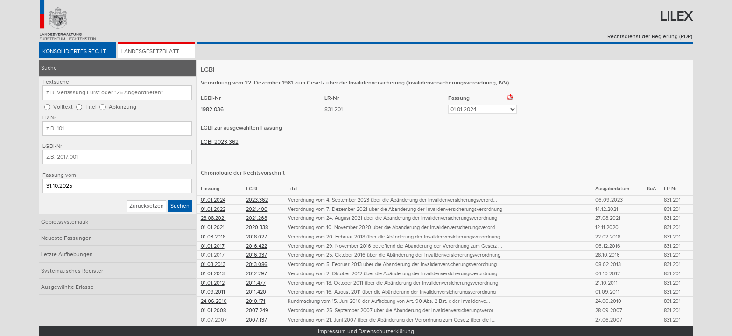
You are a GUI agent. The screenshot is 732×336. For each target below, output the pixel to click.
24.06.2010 (214, 301)
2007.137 (256, 320)
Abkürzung (122, 107)
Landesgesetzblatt (150, 52)
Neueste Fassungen (66, 238)
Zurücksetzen (146, 206)
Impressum (332, 331)
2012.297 (256, 274)
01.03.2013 (213, 264)
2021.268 (256, 218)
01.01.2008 (213, 311)
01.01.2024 (213, 200)
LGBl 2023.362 (220, 142)
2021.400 (256, 209)
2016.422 (256, 246)
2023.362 (257, 200)
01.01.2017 (213, 246)
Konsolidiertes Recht (74, 52)
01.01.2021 (213, 227)
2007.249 (257, 311)
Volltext (63, 107)
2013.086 (256, 264)
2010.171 (255, 301)
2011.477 (256, 283)
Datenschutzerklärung (386, 331)
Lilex (676, 16)
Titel (91, 107)
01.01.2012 (213, 283)
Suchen (180, 206)
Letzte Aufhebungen (67, 254)
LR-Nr (49, 117)
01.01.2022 (213, 209)
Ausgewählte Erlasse (67, 287)
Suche (49, 67)
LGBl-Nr (52, 146)
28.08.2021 (213, 218)
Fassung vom (59, 175)
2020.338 (257, 227)
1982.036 (212, 109)
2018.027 (256, 237)
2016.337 (256, 255)
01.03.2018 (213, 237)
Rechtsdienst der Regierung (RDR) (649, 36)
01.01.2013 (213, 274)
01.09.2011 (213, 292)
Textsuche (55, 81)
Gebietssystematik (64, 221)
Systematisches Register (72, 270)
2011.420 (256, 292)
